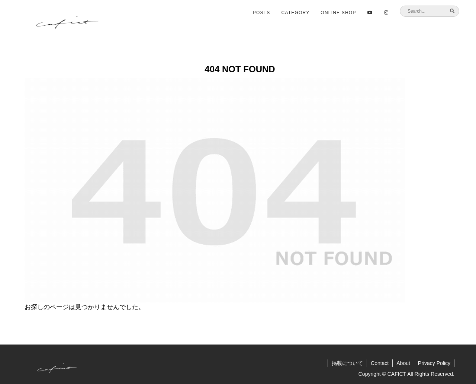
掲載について (347, 363)
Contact (380, 363)
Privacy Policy (434, 363)
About (403, 363)
